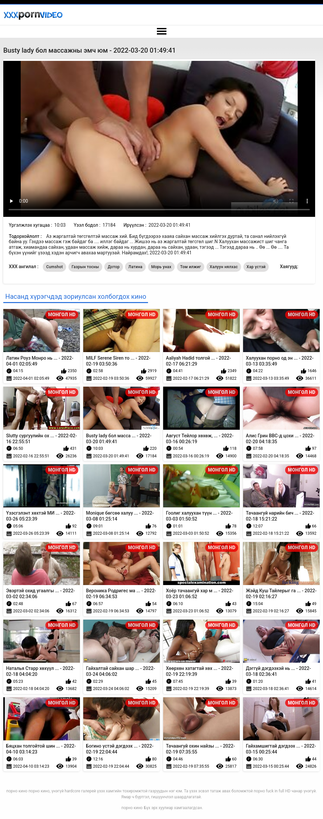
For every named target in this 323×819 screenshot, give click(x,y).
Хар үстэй (256, 267)
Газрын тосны (85, 267)
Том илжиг (190, 267)
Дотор (113, 267)
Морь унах (161, 267)
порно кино (131, 808)
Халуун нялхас (224, 267)
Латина (135, 267)
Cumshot (54, 267)
